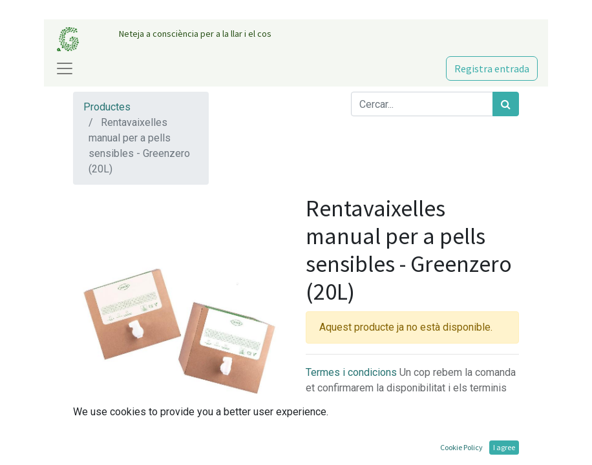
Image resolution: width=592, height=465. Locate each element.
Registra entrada (491, 68)
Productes (107, 107)
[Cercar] (505, 104)
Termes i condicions (352, 372)
